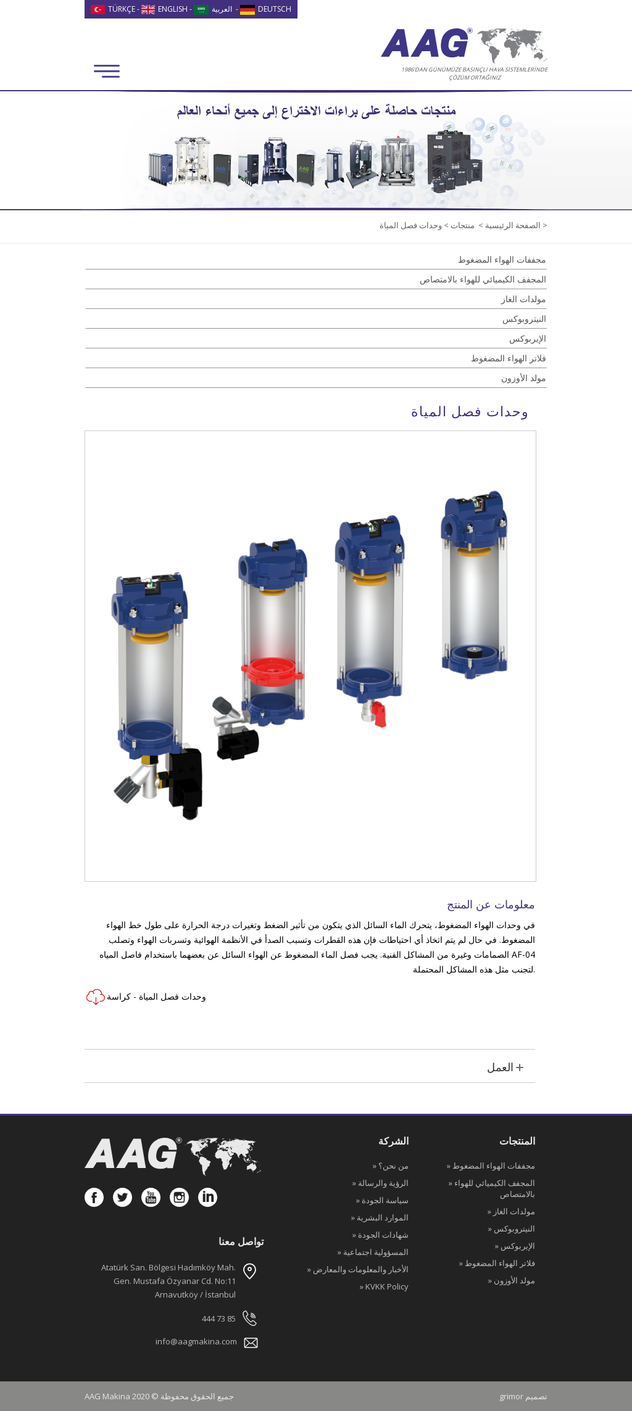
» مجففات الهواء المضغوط (491, 1165)
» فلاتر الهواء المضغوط (497, 1263)
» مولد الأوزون (511, 1280)
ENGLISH (164, 9)
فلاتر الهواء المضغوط (508, 358)
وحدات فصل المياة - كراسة (145, 997)
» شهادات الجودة (380, 1234)
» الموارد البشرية (380, 1217)
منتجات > (458, 225)
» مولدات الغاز (511, 1211)
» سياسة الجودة (382, 1200)
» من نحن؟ (391, 1165)
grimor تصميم (523, 1396)
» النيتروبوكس (511, 1228)
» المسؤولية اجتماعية (373, 1251)
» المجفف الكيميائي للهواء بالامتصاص (492, 1188)
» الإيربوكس (515, 1245)
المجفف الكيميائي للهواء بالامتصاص (483, 279)
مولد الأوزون (523, 378)
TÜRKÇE (113, 9)
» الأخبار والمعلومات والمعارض (358, 1269)
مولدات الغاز (523, 299)
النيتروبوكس (524, 318)
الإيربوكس (527, 338)
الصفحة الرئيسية (512, 225)
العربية (213, 9)
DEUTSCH (265, 9)
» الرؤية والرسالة (380, 1182)
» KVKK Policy (384, 1286)
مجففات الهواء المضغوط (502, 259)
